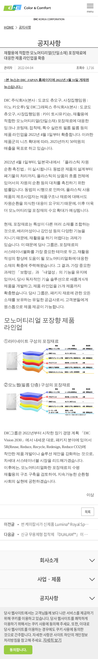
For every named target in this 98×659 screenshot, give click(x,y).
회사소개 (49, 560)
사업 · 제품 (49, 579)
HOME (9, 27)
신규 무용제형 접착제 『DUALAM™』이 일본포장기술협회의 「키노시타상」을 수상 (55, 534)
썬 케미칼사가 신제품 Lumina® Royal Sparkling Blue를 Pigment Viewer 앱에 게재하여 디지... (55, 524)
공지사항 (25, 27)
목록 (88, 511)
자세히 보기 (52, 640)
